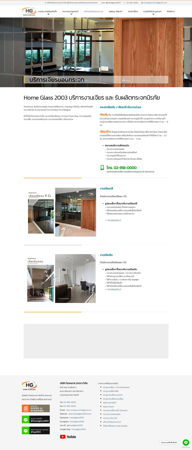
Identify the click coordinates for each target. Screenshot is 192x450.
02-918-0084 (69, 406)
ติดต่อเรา (171, 11)
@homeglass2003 (75, 425)
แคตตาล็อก (133, 11)
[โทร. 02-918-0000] (102, 167)
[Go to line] (186, 442)
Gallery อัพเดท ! (116, 11)
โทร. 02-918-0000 (122, 168)
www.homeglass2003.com (80, 413)
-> (113, 220)
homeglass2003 (77, 417)
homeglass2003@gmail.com (155, 2)
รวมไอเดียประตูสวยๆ (152, 11)
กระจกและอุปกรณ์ (70, 11)
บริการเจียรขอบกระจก (93, 11)
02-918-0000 (69, 402)
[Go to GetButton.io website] (186, 447)
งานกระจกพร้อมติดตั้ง (47, 11)
